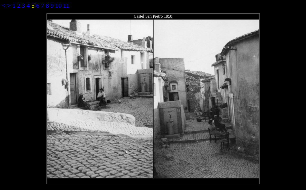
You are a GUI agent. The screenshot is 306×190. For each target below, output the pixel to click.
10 (58, 5)
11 (66, 5)
